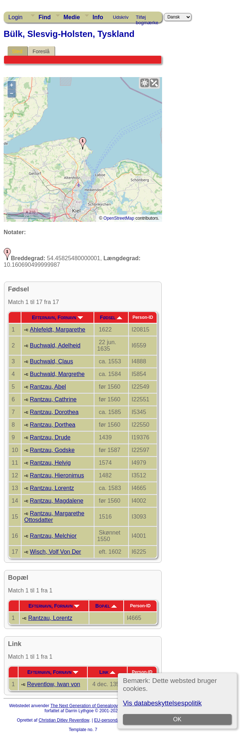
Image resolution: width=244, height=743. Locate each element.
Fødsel (111, 317)
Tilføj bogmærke (147, 18)
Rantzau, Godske (52, 450)
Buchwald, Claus (51, 361)
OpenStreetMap (118, 218)
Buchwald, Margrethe (57, 374)
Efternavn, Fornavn (57, 317)
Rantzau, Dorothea (54, 412)
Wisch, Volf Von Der (55, 552)
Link (107, 672)
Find (44, 17)
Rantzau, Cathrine (53, 399)
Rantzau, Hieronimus (57, 475)
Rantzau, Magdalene (56, 501)
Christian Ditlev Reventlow (63, 720)
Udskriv (120, 17)
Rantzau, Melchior (53, 536)
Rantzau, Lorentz (52, 488)
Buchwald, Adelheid (55, 345)
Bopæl (106, 606)
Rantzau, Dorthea (52, 425)
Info (97, 17)
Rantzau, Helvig (50, 463)
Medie (71, 17)
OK (177, 719)
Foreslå (41, 51)
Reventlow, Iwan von (53, 684)
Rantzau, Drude (50, 437)
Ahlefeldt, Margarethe (57, 329)
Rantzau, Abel (48, 387)
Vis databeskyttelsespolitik (162, 703)
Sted (17, 51)
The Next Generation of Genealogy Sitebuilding (96, 705)
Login (15, 17)
